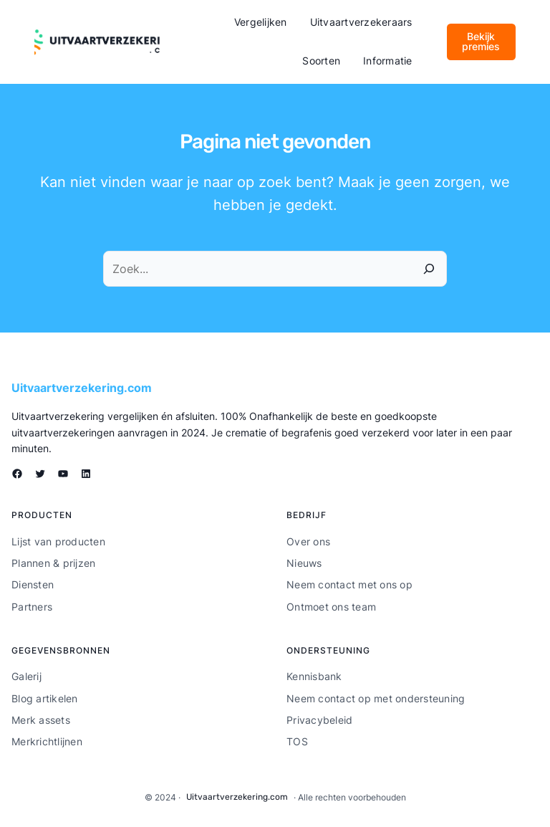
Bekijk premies (481, 41)
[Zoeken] (429, 268)
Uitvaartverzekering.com (81, 388)
